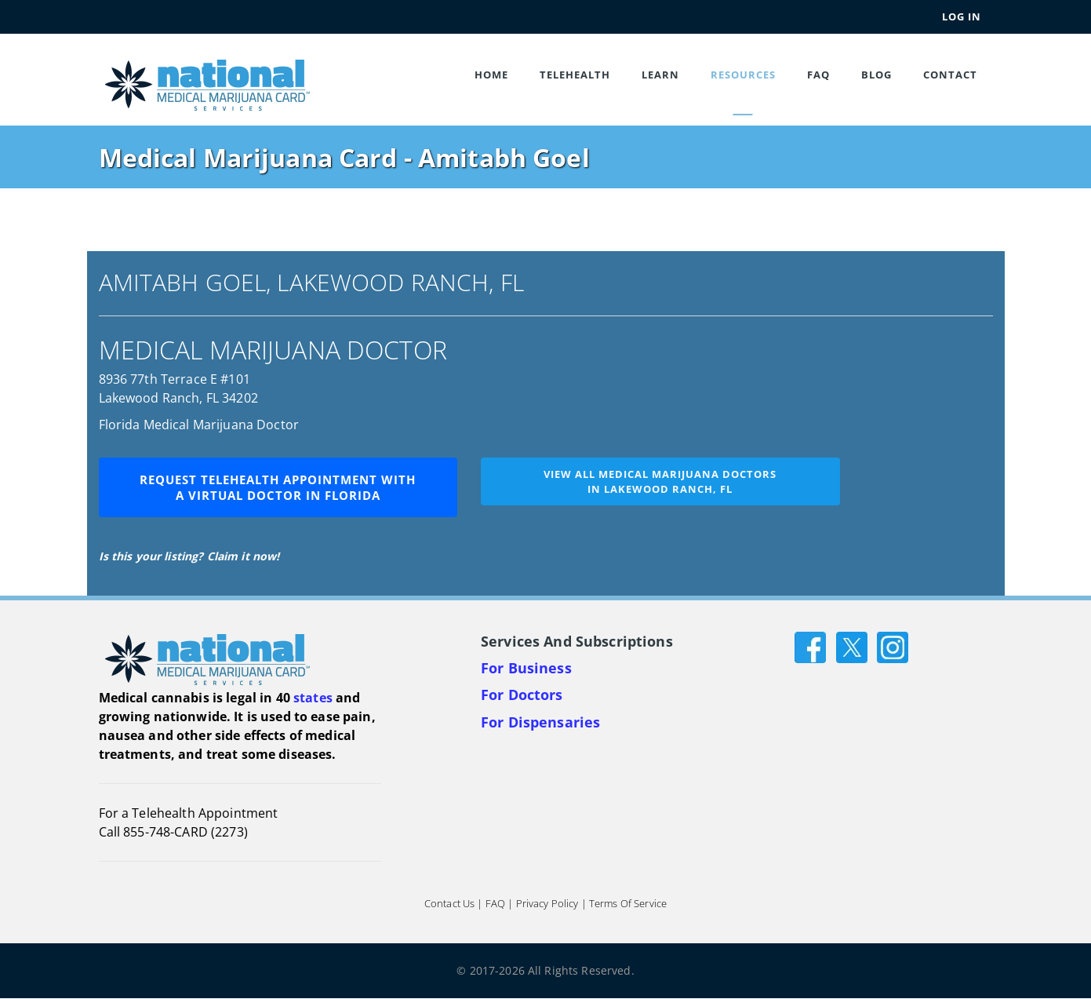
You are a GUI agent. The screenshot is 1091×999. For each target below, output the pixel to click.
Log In (961, 16)
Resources (743, 74)
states (313, 697)
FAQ (818, 74)
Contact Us (449, 904)
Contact (950, 74)
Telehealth (575, 74)
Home (491, 74)
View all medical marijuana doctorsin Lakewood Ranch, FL (660, 481)
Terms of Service (628, 904)
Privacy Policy (547, 904)
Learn (660, 74)
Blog (876, 74)
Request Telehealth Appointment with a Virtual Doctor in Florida (278, 487)
